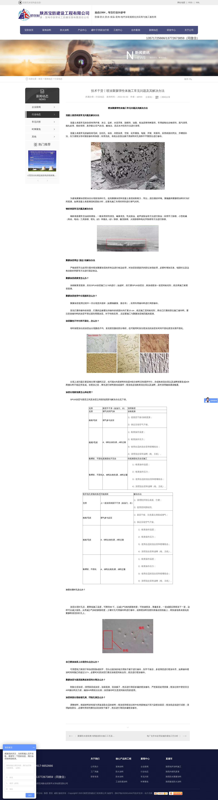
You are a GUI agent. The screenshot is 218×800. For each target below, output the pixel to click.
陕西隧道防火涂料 (173, 781)
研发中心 (171, 30)
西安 (51, 793)
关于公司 (189, 30)
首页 (40, 79)
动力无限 (148, 793)
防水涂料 (119, 776)
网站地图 (182, 2)
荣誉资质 (94, 776)
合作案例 (135, 30)
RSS (191, 2)
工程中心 (117, 30)
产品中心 (82, 30)
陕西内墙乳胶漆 (172, 771)
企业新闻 (144, 766)
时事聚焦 (144, 781)
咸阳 (56, 793)
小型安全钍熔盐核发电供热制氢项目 (42, 175)
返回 (188, 79)
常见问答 (144, 776)
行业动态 (58, 79)
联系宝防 (28, 38)
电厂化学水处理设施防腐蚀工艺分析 (162, 736)
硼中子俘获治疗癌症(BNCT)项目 (100, 31)
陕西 (46, 793)
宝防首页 (28, 30)
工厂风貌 (94, 771)
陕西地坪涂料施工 (173, 766)
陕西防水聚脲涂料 (173, 776)
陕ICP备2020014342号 (125, 793)
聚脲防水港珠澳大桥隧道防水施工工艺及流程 (97, 736)
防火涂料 (64, 30)
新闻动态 (153, 30)
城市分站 (38, 793)
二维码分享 (165, 97)
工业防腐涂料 (121, 781)
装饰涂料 (46, 30)
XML (198, 2)
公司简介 (94, 766)
